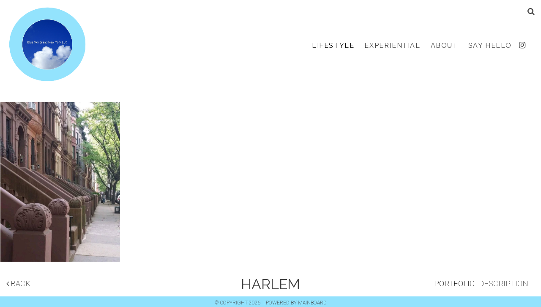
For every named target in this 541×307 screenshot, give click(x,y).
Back (18, 283)
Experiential (392, 45)
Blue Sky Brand (46, 45)
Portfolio (454, 283)
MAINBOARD (312, 303)
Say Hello (490, 45)
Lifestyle (333, 45)
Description (503, 283)
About (444, 45)
